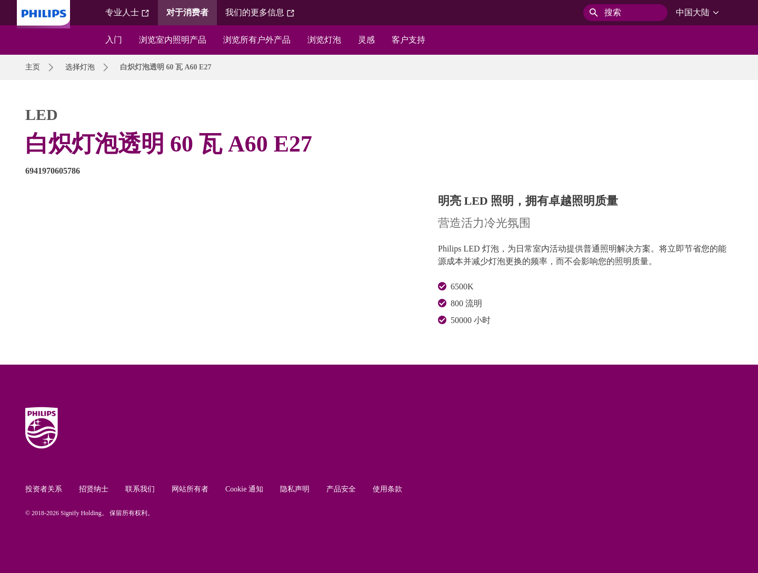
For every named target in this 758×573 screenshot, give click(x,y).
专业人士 (127, 12)
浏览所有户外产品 (257, 39)
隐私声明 (295, 489)
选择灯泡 (80, 67)
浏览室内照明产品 (172, 39)
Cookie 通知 (244, 489)
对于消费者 (187, 12)
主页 (32, 67)
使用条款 (387, 489)
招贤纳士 (93, 489)
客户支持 (408, 39)
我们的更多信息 (260, 12)
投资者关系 (43, 489)
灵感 (366, 39)
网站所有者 (190, 489)
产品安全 (341, 489)
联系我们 (140, 489)
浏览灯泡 (324, 39)
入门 (113, 39)
